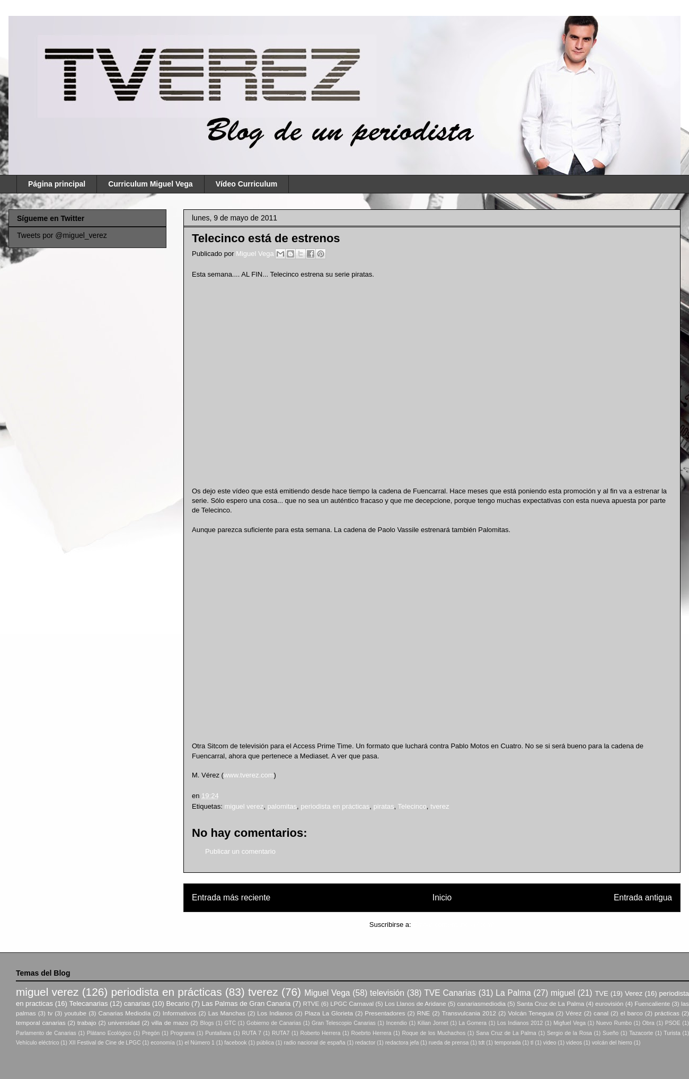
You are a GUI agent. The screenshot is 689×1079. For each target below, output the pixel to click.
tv (50, 1013)
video (549, 1043)
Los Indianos (275, 1013)
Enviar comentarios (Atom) (453, 924)
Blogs (207, 1023)
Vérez (574, 1013)
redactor (365, 1043)
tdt (482, 1043)
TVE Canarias (450, 992)
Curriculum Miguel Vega (150, 184)
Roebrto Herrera (371, 1033)
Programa (183, 1033)
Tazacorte (641, 1033)
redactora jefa (402, 1043)
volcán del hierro (612, 1043)
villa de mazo (170, 1022)
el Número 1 (199, 1043)
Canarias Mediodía (124, 1013)
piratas (384, 806)
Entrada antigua (643, 897)
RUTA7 (280, 1033)
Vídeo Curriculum (247, 184)
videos (574, 1043)
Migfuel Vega (569, 1023)
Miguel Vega (256, 254)
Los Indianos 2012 (520, 1023)
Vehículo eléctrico (37, 1043)
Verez (633, 993)
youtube (76, 1013)
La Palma (513, 992)
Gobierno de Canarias (273, 1023)
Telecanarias (88, 1003)
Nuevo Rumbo (614, 1023)
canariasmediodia (481, 1003)
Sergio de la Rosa (569, 1033)
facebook (235, 1043)
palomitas (282, 806)
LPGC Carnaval (352, 1003)
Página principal (56, 184)
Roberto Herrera (320, 1033)
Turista (672, 1033)
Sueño (611, 1033)
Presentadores (385, 1013)
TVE (601, 993)
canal (601, 1013)
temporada (507, 1043)
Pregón (151, 1033)
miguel (563, 992)
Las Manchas (226, 1013)
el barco (631, 1013)
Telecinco (412, 806)
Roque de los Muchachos (433, 1033)
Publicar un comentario (240, 851)
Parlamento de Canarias (46, 1033)
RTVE (311, 1003)
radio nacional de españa (314, 1043)
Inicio (442, 897)
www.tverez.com (249, 775)
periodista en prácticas (335, 806)
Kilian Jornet (433, 1023)
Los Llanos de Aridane (415, 1003)
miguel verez (243, 806)
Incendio (396, 1023)
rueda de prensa (449, 1043)
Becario (177, 1003)
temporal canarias (41, 1022)
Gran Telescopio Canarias (344, 1023)
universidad (124, 1022)
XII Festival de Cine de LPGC (105, 1043)
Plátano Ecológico (109, 1033)
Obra (648, 1023)
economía (163, 1043)
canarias (137, 1003)
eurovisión (609, 1003)
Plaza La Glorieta (329, 1013)
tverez (439, 806)
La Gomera (472, 1023)
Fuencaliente (652, 1003)
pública (265, 1043)
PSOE (673, 1023)
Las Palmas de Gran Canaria (246, 1003)
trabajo (86, 1022)
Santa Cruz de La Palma (550, 1003)
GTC (230, 1023)
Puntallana (218, 1033)
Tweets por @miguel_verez (62, 235)
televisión (387, 992)
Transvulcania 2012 (469, 1013)
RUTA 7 (251, 1033)
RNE (423, 1013)
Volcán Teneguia (530, 1013)
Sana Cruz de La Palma (506, 1033)
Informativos (180, 1013)
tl (532, 1043)
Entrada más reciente (231, 897)
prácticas (667, 1013)
